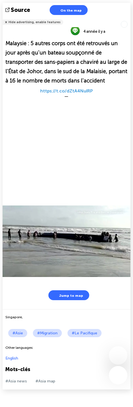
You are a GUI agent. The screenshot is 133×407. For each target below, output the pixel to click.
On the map (67, 10)
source (18, 10)
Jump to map (67, 295)
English (11, 358)
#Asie (17, 333)
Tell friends (128, 18)
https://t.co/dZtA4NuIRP (66, 91)
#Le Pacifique (84, 333)
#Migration (47, 333)
